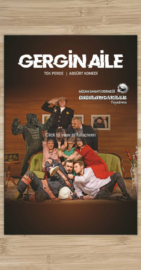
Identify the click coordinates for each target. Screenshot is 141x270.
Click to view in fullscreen (70, 135)
